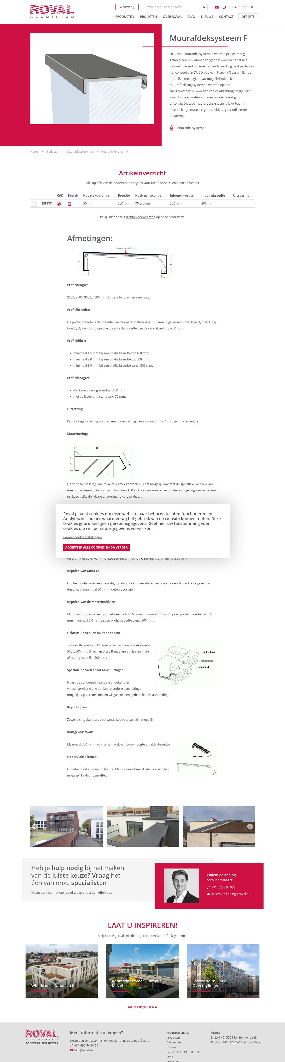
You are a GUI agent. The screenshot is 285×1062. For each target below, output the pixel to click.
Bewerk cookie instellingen (82, 537)
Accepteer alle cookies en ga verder (96, 547)
